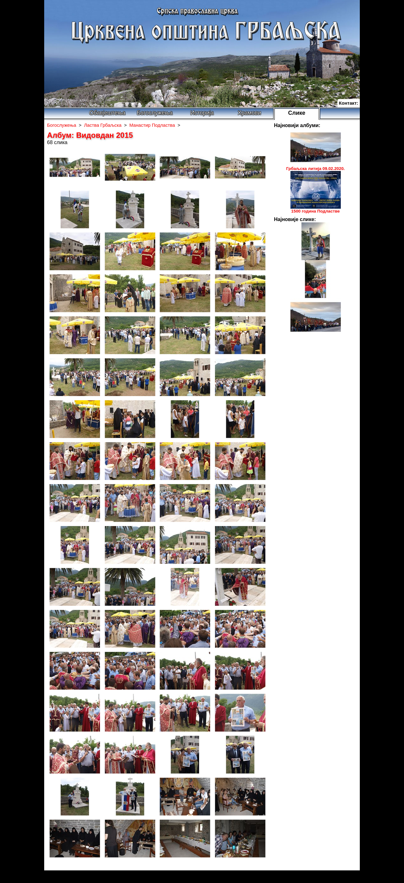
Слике (297, 113)
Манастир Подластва (152, 125)
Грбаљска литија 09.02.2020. (315, 168)
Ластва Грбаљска (103, 125)
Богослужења (154, 113)
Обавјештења (107, 113)
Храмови (249, 113)
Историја (202, 113)
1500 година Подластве (315, 211)
